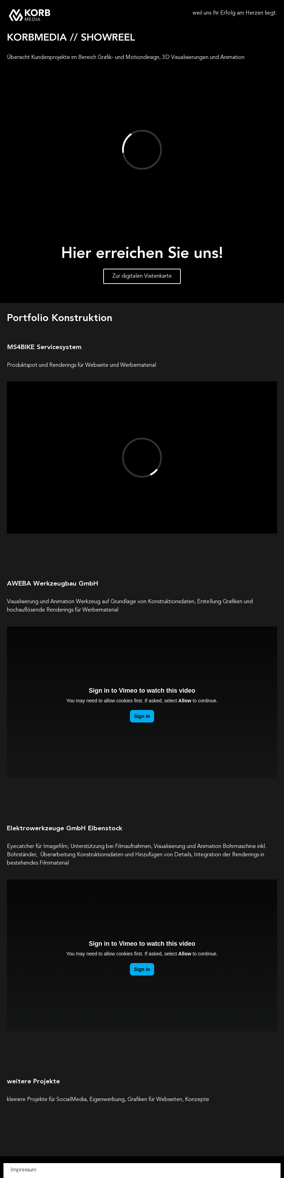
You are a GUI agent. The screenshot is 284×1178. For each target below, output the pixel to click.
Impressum (23, 1170)
